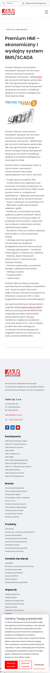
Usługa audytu (11, 597)
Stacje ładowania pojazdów (16, 548)
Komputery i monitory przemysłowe (20, 532)
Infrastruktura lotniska (14, 510)
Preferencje (39, 665)
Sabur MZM (9, 450)
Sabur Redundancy (12, 470)
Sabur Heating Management (16, 460)
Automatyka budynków (14, 488)
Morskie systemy (12, 517)
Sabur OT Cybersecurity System (18, 466)
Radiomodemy (11, 579)
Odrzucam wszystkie (25, 665)
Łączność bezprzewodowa (16, 542)
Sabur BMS (9, 457)
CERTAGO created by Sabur (16, 441)
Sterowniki (9, 529)
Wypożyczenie (11, 607)
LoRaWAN (9, 563)
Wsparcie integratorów (14, 600)
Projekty (8, 613)
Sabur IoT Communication (16, 444)
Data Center (10, 501)
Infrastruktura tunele (13, 513)
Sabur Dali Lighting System (16, 463)
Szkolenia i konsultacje (14, 610)
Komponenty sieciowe (14, 551)
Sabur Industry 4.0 (12, 454)
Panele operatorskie (13, 535)
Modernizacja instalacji (14, 604)
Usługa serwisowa (12, 594)
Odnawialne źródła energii (15, 507)
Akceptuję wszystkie (11, 665)
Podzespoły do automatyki (16, 538)
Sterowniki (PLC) (11, 576)
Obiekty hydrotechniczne (15, 504)
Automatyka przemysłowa (16, 491)
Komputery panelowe (14, 573)
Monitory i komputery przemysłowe (19, 566)
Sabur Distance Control (14, 473)
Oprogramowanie (12, 545)
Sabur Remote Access (14, 447)
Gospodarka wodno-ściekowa (17, 497)
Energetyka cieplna (13, 494)
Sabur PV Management (14, 476)
